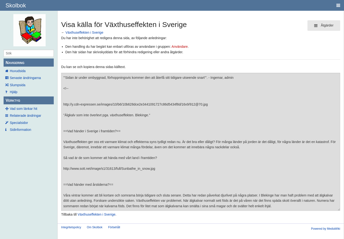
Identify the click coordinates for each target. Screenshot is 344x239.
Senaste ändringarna (25, 78)
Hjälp (13, 92)
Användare (180, 46)
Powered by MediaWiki (325, 228)
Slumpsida (17, 85)
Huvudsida (18, 71)
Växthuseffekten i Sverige (84, 32)
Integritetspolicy (71, 227)
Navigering (14, 62)
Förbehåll (114, 227)
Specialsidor (19, 123)
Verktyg (12, 100)
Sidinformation (20, 130)
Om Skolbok (94, 227)
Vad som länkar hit (23, 109)
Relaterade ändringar (25, 115)
